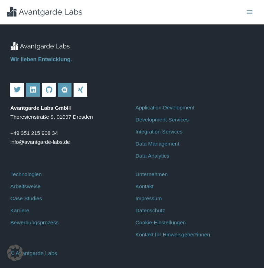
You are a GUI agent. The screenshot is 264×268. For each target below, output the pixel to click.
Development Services (162, 119)
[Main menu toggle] (249, 11)
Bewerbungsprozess (34, 222)
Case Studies (26, 198)
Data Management (157, 144)
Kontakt (144, 186)
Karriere (19, 210)
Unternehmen (151, 174)
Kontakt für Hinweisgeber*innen (172, 234)
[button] (15, 253)
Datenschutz (150, 210)
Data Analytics (152, 156)
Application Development (164, 107)
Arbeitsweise (25, 186)
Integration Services (159, 132)
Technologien (26, 174)
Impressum (148, 198)
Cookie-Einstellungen (160, 222)
